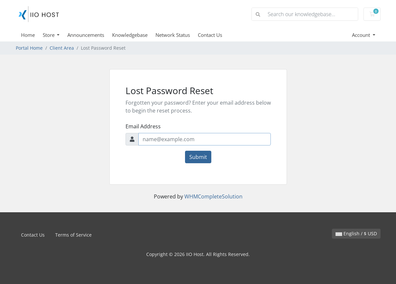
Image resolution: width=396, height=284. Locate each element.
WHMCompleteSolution (213, 196)
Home (28, 35)
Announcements (85, 35)
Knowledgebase (130, 35)
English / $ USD (356, 233)
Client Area (62, 48)
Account (361, 35)
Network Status (172, 35)
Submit (198, 157)
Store (49, 35)
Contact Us (210, 35)
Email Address (143, 126)
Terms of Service (73, 235)
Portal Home (29, 48)
